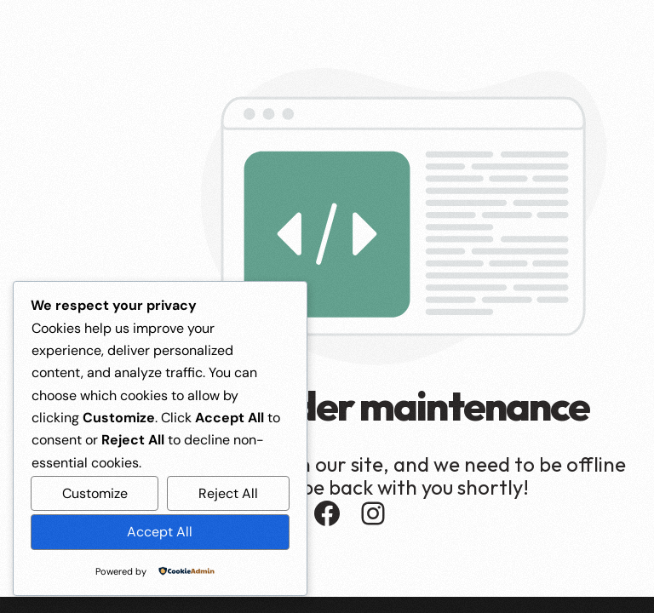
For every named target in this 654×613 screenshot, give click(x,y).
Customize (95, 493)
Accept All (159, 532)
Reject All (228, 493)
